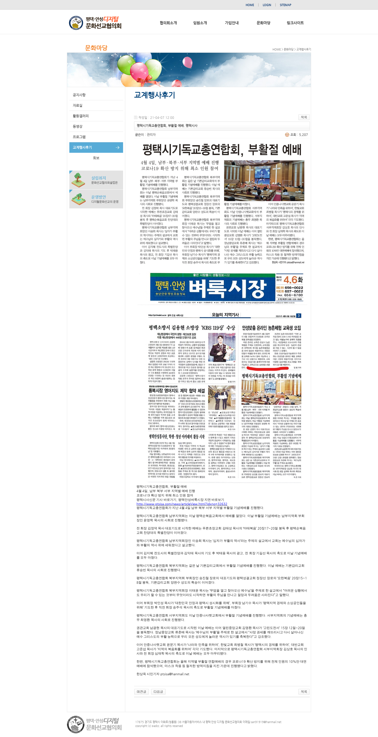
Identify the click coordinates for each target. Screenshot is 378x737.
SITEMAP (285, 5)
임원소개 (200, 23)
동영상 (77, 126)
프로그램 (79, 137)
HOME (250, 5)
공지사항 (79, 95)
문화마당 (263, 23)
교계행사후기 (82, 147)
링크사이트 (295, 23)
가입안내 (232, 23)
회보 (96, 158)
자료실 (77, 105)
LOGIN (267, 5)
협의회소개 (168, 23)
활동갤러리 (81, 116)
